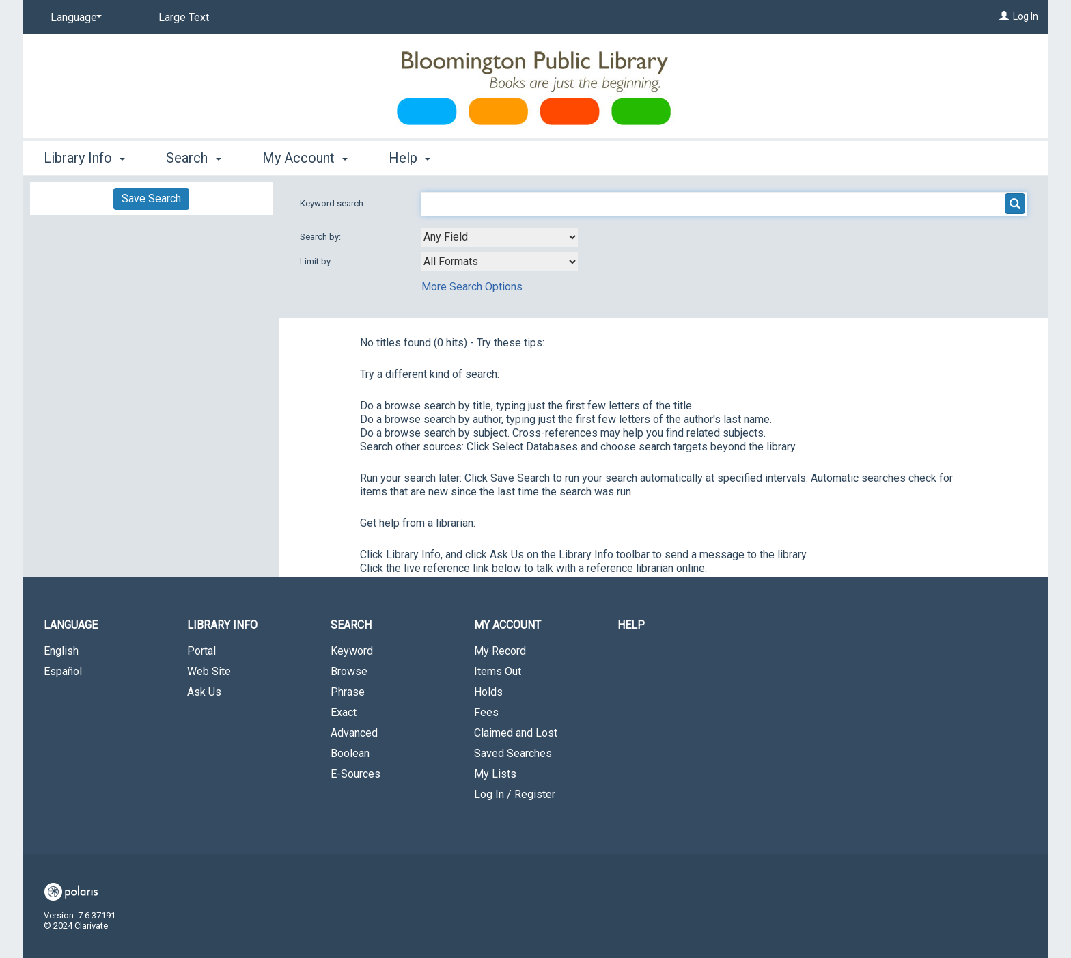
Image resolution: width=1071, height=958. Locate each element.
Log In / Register (514, 794)
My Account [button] (305, 158)
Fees (486, 712)
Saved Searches (513, 753)
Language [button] (71, 624)
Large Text (183, 17)
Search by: (321, 237)
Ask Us (204, 691)
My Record (500, 650)
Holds (488, 691)
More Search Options (472, 286)
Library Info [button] (84, 158)
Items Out (497, 671)
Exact (344, 712)
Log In (1025, 16)
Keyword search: (333, 203)
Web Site (209, 671)
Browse (349, 671)
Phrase (348, 691)
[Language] (74, 17)
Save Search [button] (151, 198)
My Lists (495, 773)
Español (63, 671)
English (61, 650)
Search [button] (193, 158)
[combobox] (499, 237)
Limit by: (317, 261)
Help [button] (409, 158)
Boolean (350, 753)
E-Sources (355, 773)
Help (631, 624)
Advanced (354, 732)
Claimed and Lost (515, 732)
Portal (201, 650)
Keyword (352, 650)
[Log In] (1004, 16)
